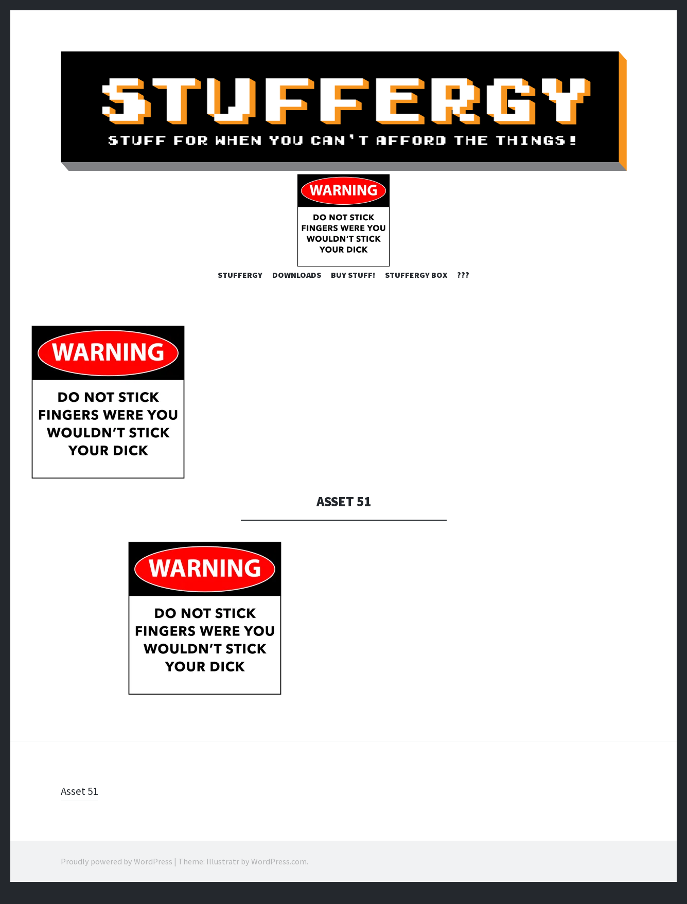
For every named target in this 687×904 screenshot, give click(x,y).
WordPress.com (279, 873)
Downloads (296, 286)
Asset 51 (80, 802)
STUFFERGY (240, 286)
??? (463, 286)
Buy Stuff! (353, 286)
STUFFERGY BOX (416, 286)
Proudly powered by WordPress (116, 873)
